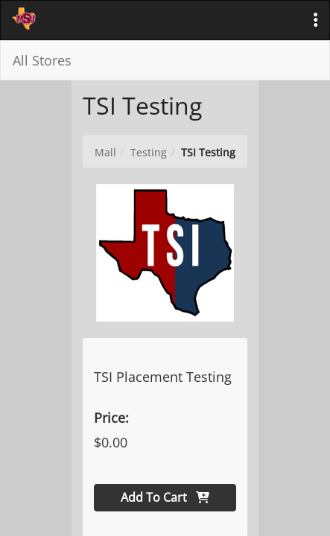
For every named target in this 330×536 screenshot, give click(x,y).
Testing (148, 152)
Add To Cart (165, 497)
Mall (105, 152)
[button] (316, 20)
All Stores (42, 60)
